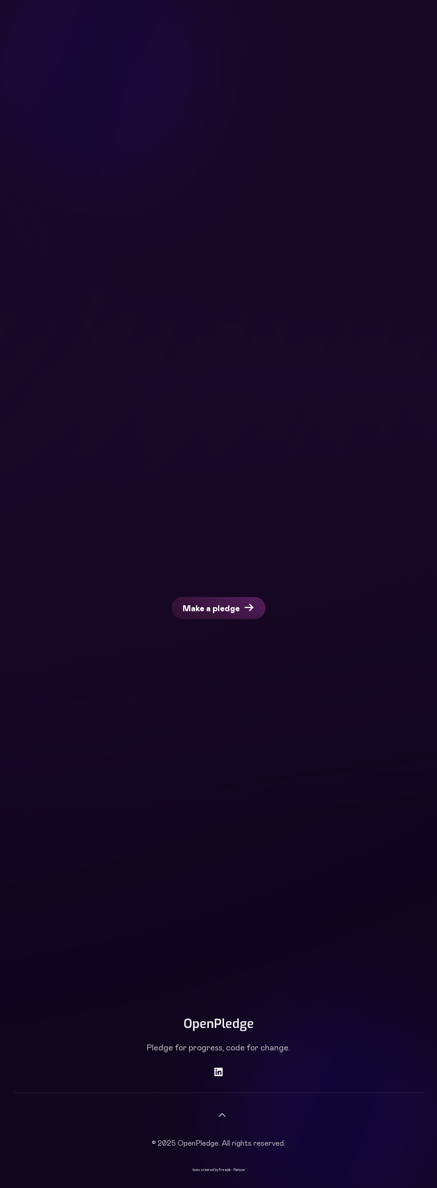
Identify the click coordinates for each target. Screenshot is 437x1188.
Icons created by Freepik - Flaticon (219, 1169)
